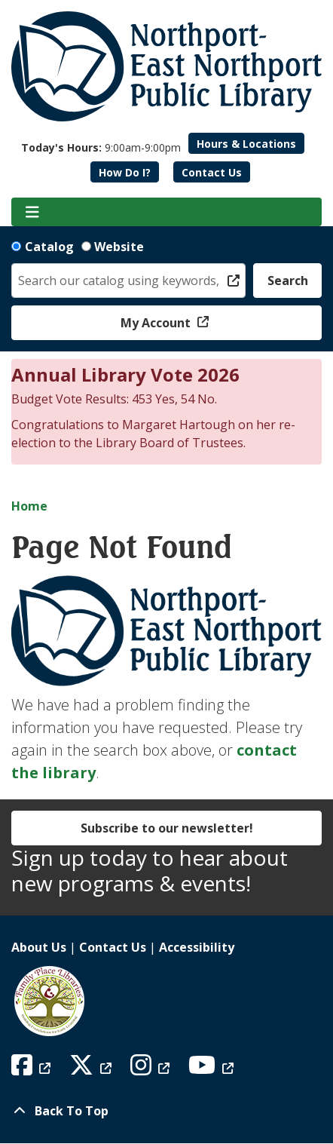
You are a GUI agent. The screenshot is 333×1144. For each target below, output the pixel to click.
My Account (157, 322)
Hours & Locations (246, 143)
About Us (38, 947)
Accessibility (196, 947)
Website (119, 246)
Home (29, 506)
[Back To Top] (166, 1111)
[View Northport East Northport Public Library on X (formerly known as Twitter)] (92, 1069)
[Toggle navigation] (32, 211)
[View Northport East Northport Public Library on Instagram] (151, 1069)
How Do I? (125, 172)
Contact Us (212, 172)
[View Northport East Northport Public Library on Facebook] (32, 1069)
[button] (101, 147)
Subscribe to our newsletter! (167, 828)
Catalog (49, 246)
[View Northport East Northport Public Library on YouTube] (212, 1069)
